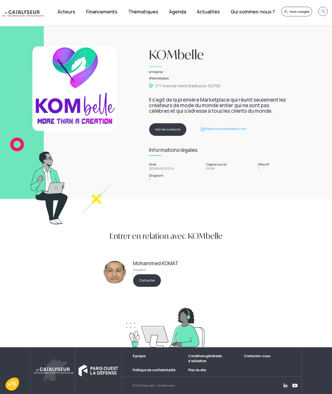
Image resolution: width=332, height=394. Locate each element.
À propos (139, 356)
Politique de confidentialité (154, 370)
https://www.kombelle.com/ (226, 129)
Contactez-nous (257, 356)
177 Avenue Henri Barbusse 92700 (187, 86)
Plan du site (197, 370)
